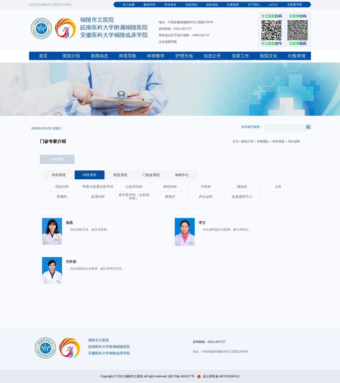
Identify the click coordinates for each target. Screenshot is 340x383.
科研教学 (156, 55)
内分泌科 (294, 141)
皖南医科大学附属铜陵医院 (114, 27)
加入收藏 (129, 4)
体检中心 (182, 175)
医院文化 (268, 55)
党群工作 (240, 55)
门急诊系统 (151, 175)
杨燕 (69, 223)
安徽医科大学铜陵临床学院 (114, 35)
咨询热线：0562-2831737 (175, 28)
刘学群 (71, 262)
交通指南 (233, 4)
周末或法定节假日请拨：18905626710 (184, 35)
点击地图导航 (168, 41)
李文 (202, 223)
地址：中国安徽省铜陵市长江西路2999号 (186, 22)
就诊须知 (212, 4)
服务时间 (149, 4)
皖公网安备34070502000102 (218, 376)
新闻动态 (99, 55)
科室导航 (127, 55)
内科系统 (278, 141)
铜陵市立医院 (97, 20)
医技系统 (120, 175)
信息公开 (212, 55)
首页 (43, 55)
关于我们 (254, 4)
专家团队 (263, 141)
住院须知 (191, 4)
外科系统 (59, 175)
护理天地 (184, 55)
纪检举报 (297, 55)
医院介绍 (71, 55)
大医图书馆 (294, 4)
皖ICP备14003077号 (181, 376)
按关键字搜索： (252, 127)
